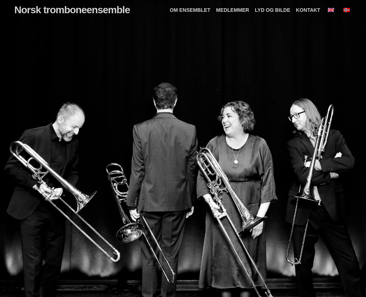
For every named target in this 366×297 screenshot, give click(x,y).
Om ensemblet (190, 10)
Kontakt (308, 10)
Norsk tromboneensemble (72, 10)
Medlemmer (232, 10)
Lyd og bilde (272, 10)
